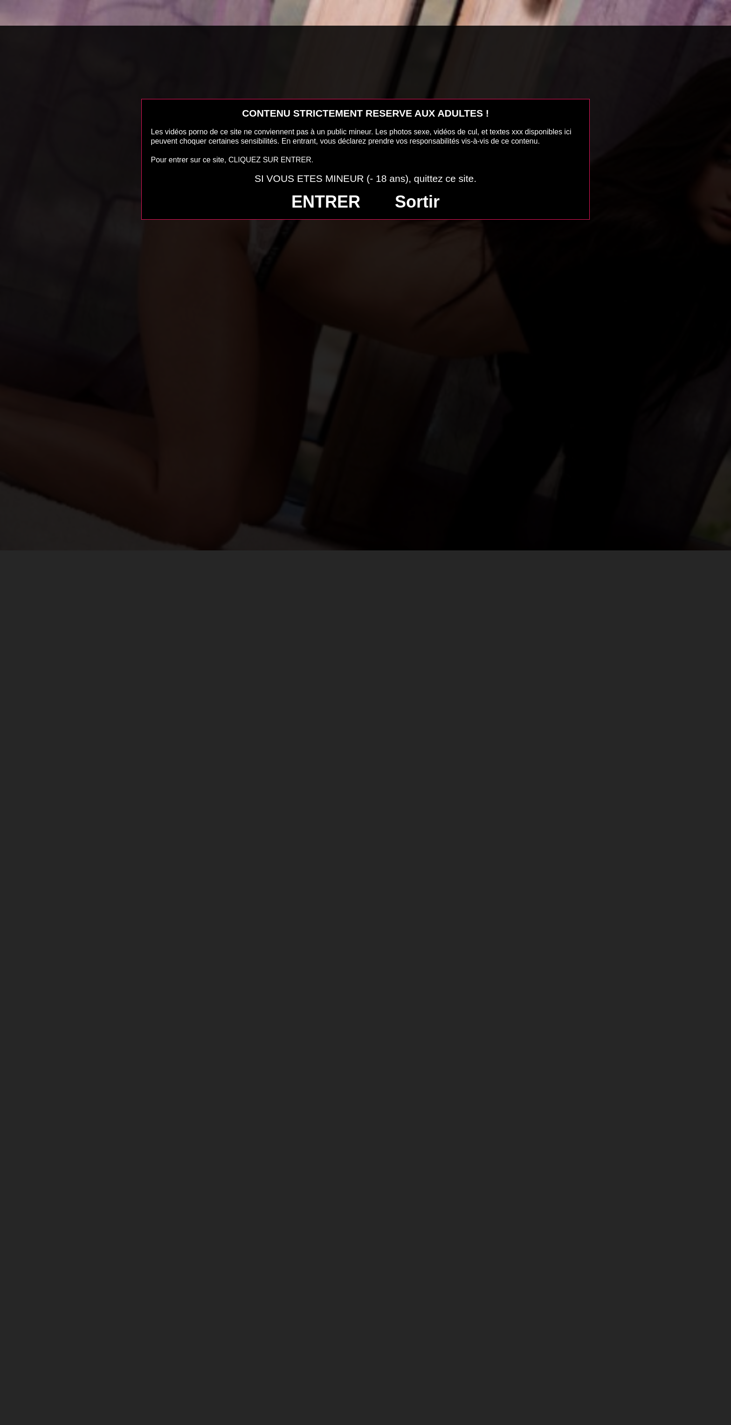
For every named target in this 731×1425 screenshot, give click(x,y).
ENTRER (325, 201)
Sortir (417, 201)
